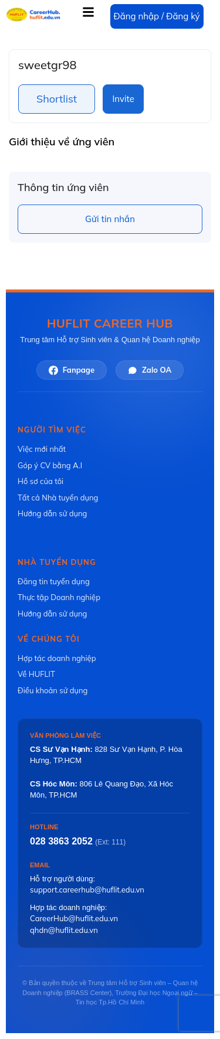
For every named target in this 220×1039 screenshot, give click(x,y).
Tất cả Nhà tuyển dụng (58, 497)
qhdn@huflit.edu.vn (64, 930)
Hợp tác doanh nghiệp (57, 658)
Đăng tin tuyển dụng (54, 581)
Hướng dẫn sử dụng (52, 513)
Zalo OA (149, 370)
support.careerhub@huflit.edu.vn (87, 889)
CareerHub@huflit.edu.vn (74, 918)
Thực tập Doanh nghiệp (59, 597)
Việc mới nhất (42, 449)
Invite (123, 98)
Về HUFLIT (36, 674)
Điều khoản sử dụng (52, 690)
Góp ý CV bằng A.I (50, 465)
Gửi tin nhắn (110, 218)
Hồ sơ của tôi (40, 481)
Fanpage (71, 370)
